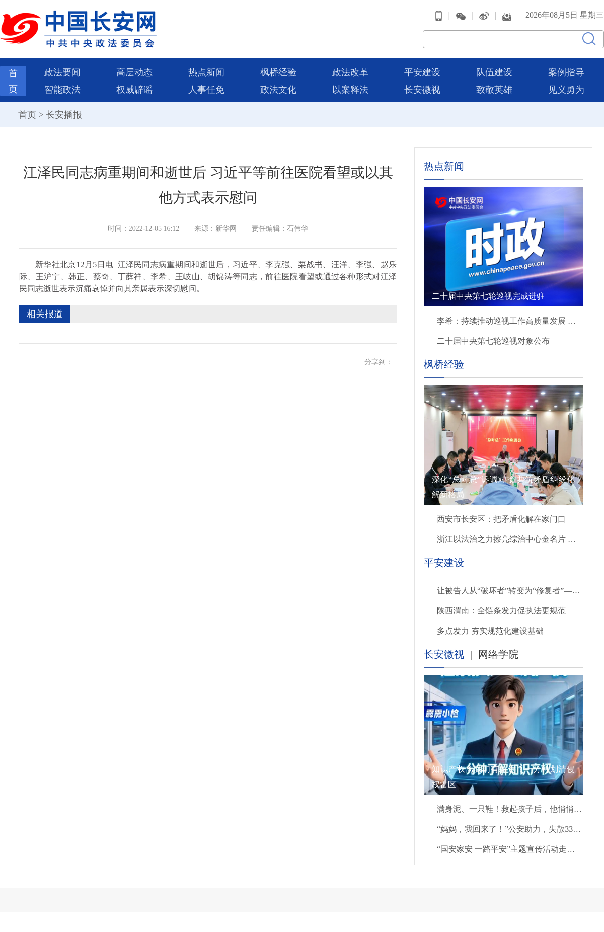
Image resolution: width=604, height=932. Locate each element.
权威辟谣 (134, 90)
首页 (27, 115)
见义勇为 (566, 90)
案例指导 (566, 72)
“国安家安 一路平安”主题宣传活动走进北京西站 (510, 849)
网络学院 (498, 654)
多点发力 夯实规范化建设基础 (490, 631)
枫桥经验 (278, 72)
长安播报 (64, 115)
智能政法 (62, 90)
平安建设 (422, 72)
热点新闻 (206, 72)
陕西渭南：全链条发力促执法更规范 (501, 610)
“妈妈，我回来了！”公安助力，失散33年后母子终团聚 (510, 829)
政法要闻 (62, 72)
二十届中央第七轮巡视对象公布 (493, 341)
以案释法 (350, 90)
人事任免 (206, 90)
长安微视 (422, 90)
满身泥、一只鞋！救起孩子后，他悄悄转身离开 (510, 809)
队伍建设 (494, 72)
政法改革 (350, 72)
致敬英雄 (494, 90)
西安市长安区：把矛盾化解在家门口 (501, 519)
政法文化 (278, 90)
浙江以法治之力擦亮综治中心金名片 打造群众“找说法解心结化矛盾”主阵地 (510, 539)
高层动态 (134, 72)
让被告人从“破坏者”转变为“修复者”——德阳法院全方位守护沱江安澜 (510, 590)
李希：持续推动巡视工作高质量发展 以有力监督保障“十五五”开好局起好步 (510, 321)
